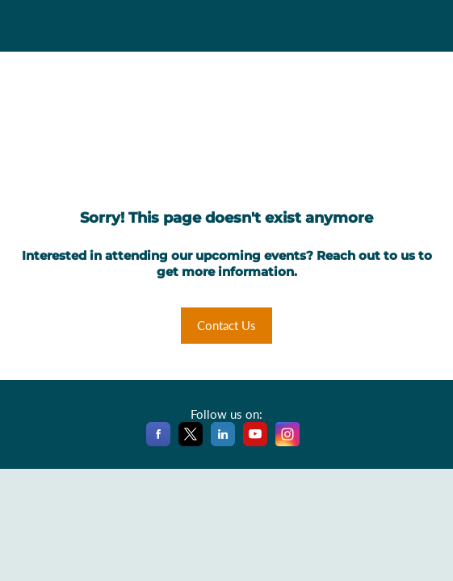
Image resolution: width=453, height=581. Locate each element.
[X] (190, 443)
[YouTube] (255, 443)
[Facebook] (158, 443)
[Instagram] (287, 443)
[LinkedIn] (223, 443)
